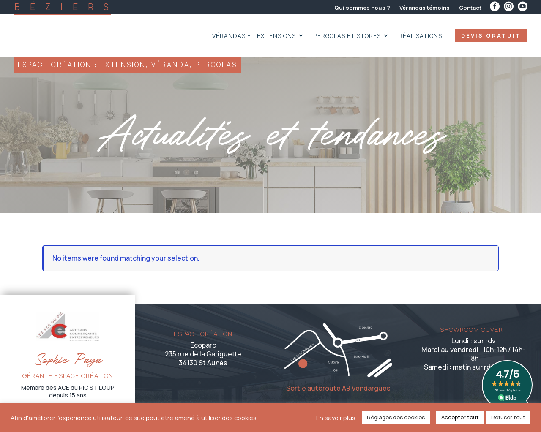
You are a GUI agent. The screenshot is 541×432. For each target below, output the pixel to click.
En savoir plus (335, 417)
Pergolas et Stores (347, 36)
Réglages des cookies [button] (396, 417)
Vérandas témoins (424, 8)
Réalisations (420, 36)
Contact (470, 8)
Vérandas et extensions (254, 36)
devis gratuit (491, 35)
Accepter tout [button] (460, 417)
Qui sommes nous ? (362, 8)
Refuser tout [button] (508, 417)
